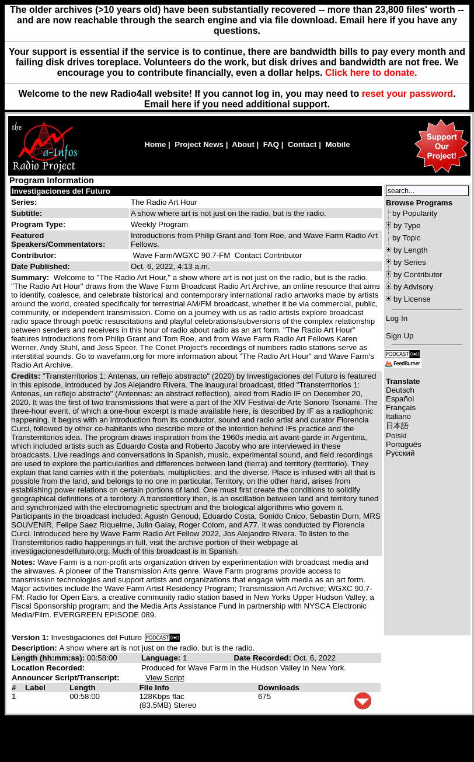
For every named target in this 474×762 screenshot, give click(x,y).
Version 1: (30, 637)
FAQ (271, 144)
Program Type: (38, 224)
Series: (24, 202)
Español (400, 398)
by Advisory (413, 286)
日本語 (397, 425)
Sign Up (399, 335)
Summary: (31, 277)
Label (35, 687)
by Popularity (414, 213)
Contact (302, 144)
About (243, 144)
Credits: (27, 376)
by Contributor (417, 274)
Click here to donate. (371, 73)
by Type (406, 225)
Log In (396, 318)
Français (401, 407)
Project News (199, 144)
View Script (164, 677)
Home (155, 144)
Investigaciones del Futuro (61, 191)
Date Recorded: (263, 657)
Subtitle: (26, 213)
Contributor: (34, 255)
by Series (409, 262)
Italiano (398, 416)
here (181, 104)
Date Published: (40, 266)
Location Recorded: (48, 667)
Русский (400, 453)
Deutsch (400, 390)
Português (403, 444)
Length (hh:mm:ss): (49, 657)
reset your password (408, 94)
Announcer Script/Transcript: (65, 677)
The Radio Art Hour (164, 202)
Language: (162, 657)
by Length (410, 250)
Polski (396, 435)
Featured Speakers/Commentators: (58, 240)
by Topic (406, 237)
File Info (154, 687)
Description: (35, 648)
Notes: (24, 562)
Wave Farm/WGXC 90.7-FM (182, 255)
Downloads (278, 687)
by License (412, 299)
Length (82, 687)
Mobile (337, 144)
